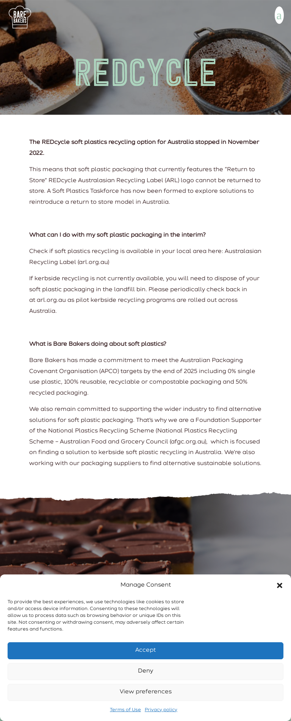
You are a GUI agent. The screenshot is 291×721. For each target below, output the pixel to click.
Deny (145, 671)
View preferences (146, 692)
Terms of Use (125, 710)
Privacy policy (161, 710)
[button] (279, 585)
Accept (145, 650)
